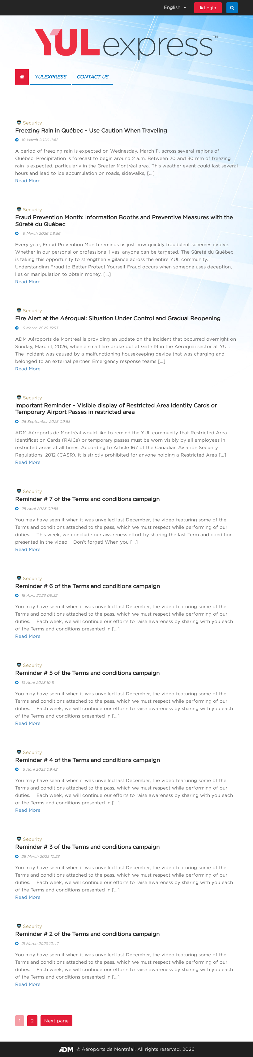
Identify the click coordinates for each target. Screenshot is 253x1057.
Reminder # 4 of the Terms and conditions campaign (87, 760)
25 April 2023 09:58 (36, 508)
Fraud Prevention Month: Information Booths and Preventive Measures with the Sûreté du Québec (124, 221)
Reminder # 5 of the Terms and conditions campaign (87, 672)
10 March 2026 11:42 (36, 139)
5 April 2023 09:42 (36, 769)
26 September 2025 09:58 (42, 421)
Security (28, 122)
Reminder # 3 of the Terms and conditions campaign (87, 846)
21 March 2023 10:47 (36, 943)
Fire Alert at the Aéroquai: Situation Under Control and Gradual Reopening (118, 318)
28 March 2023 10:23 (37, 856)
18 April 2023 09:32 (36, 595)
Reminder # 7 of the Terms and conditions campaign (87, 499)
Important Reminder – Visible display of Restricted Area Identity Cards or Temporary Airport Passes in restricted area (116, 409)
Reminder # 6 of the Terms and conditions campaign (87, 586)
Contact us (92, 77)
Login (208, 8)
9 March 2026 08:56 (37, 233)
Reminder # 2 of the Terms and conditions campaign (87, 933)
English (175, 7)
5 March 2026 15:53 (36, 328)
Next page (56, 1021)
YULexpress (50, 77)
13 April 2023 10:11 (34, 682)
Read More (28, 180)
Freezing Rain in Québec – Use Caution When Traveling (91, 130)
